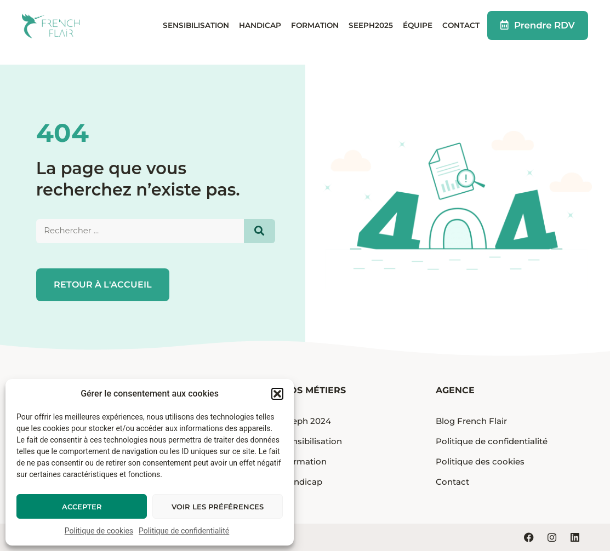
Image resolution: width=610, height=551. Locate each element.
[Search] (259, 231)
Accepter (82, 506)
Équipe (417, 31)
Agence (455, 390)
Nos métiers (314, 390)
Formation (315, 31)
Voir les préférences (218, 506)
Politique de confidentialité (184, 530)
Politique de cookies (99, 530)
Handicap (260, 31)
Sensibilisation (196, 31)
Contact (461, 31)
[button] (277, 393)
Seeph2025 (371, 31)
